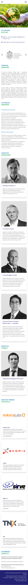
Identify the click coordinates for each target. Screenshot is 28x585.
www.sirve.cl (6, 508)
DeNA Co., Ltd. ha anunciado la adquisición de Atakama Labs (13, 37)
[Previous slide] (2, 54)
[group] (14, 54)
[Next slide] (26, 54)
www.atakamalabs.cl (7, 436)
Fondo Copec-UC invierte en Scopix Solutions (14, 42)
